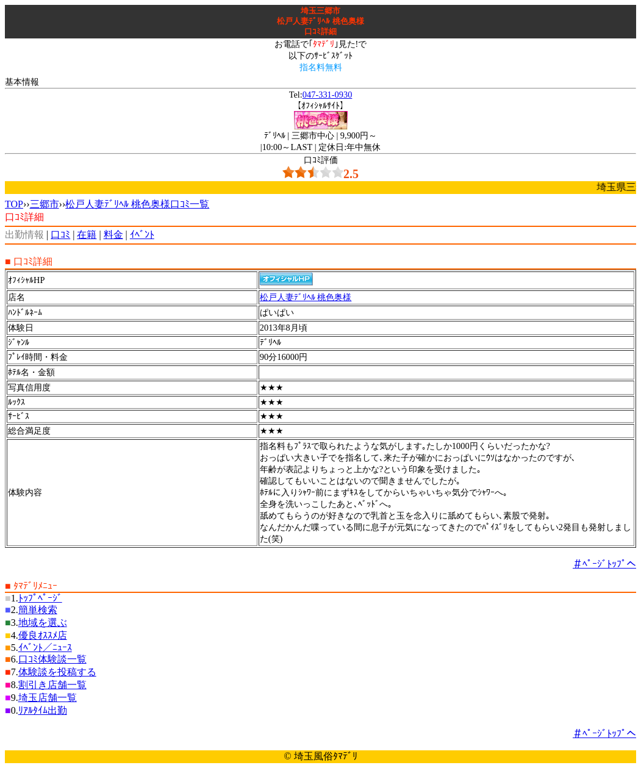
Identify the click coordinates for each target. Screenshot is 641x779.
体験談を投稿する (57, 672)
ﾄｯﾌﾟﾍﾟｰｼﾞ (40, 598)
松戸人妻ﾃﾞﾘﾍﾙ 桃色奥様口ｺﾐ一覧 (137, 204)
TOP (14, 204)
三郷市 (44, 204)
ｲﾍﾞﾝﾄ (142, 234)
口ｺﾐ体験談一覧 (52, 659)
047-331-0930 (328, 94)
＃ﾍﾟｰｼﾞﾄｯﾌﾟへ (604, 564)
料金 (113, 234)
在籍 (86, 234)
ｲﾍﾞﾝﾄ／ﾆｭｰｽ (45, 647)
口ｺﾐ (60, 234)
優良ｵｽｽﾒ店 (42, 635)
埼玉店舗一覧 (47, 697)
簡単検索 (37, 610)
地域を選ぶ (42, 622)
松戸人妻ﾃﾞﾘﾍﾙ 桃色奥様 (306, 297)
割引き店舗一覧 (52, 685)
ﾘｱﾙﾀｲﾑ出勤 (42, 710)
